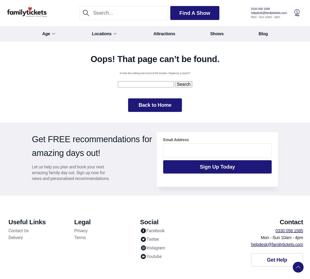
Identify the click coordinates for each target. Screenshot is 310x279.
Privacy (81, 231)
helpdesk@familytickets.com (269, 13)
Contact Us (18, 231)
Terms (80, 238)
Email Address (176, 140)
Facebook (152, 231)
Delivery (15, 238)
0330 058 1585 (260, 9)
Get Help (277, 261)
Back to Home (155, 105)
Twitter (149, 239)
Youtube (151, 257)
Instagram (152, 248)
